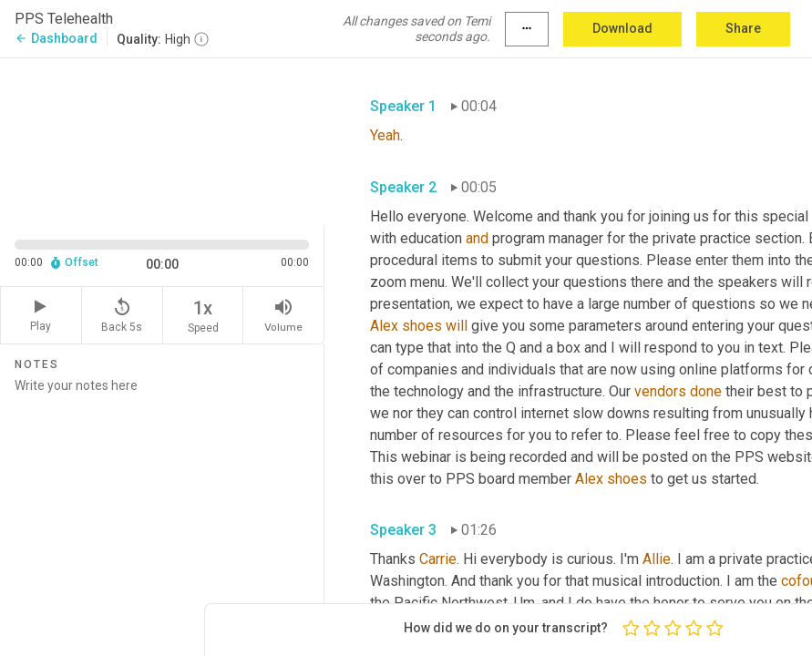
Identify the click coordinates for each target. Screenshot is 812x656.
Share (743, 28)
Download (622, 28)
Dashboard (56, 38)
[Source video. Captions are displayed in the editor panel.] (162, 139)
